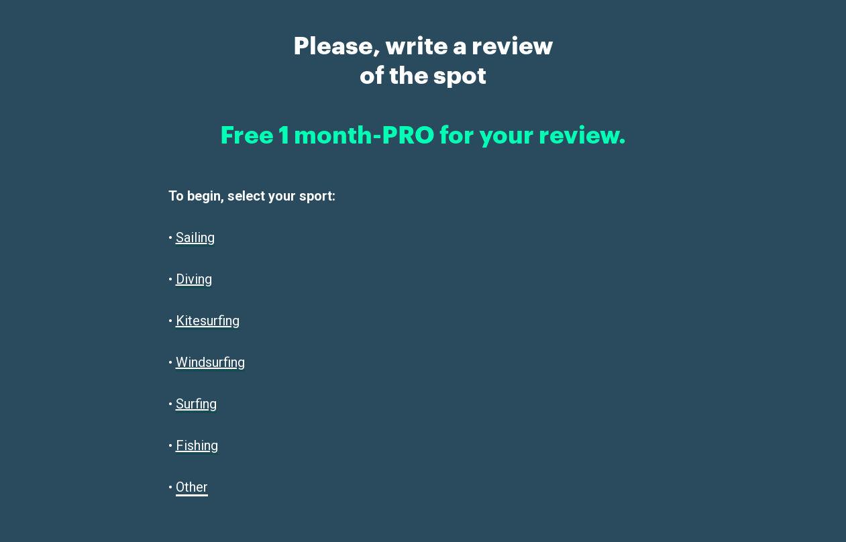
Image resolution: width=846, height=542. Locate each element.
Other (192, 487)
